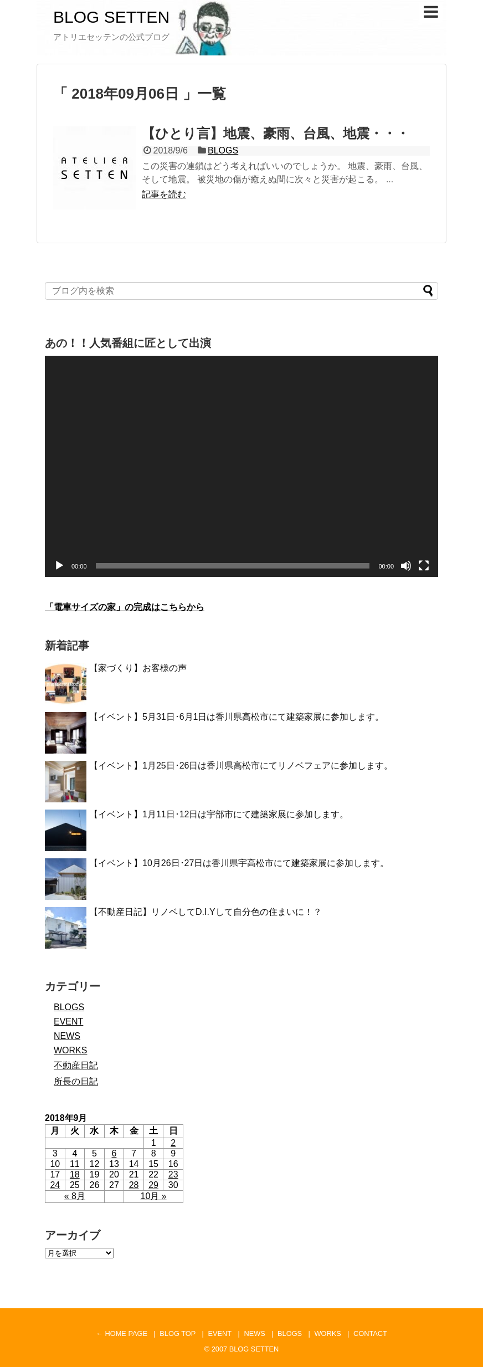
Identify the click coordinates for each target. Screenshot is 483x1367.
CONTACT (370, 1333)
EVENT (68, 1021)
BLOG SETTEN (111, 17)
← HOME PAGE (121, 1333)
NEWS (67, 1036)
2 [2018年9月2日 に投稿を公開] (173, 1143)
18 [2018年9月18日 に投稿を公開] (75, 1174)
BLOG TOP (178, 1333)
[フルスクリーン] (423, 565)
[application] (241, 466)
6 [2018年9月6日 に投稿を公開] (114, 1153)
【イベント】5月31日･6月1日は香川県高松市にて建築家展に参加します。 (236, 716)
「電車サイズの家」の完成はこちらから (124, 607)
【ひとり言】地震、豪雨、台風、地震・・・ (275, 133)
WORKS (70, 1050)
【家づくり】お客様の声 (138, 668)
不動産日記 (76, 1065)
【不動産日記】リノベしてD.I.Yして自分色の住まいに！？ (205, 912)
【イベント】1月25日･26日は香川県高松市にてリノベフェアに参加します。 (241, 765)
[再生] (59, 565)
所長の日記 (76, 1081)
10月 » (154, 1196)
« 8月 (74, 1196)
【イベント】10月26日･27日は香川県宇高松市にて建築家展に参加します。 (239, 863)
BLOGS (223, 150)
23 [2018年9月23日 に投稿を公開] (173, 1174)
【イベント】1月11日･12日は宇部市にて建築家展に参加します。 (219, 814)
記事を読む (164, 194)
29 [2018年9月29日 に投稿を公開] (153, 1185)
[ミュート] (406, 565)
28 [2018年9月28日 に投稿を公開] (134, 1185)
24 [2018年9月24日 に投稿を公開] (55, 1185)
